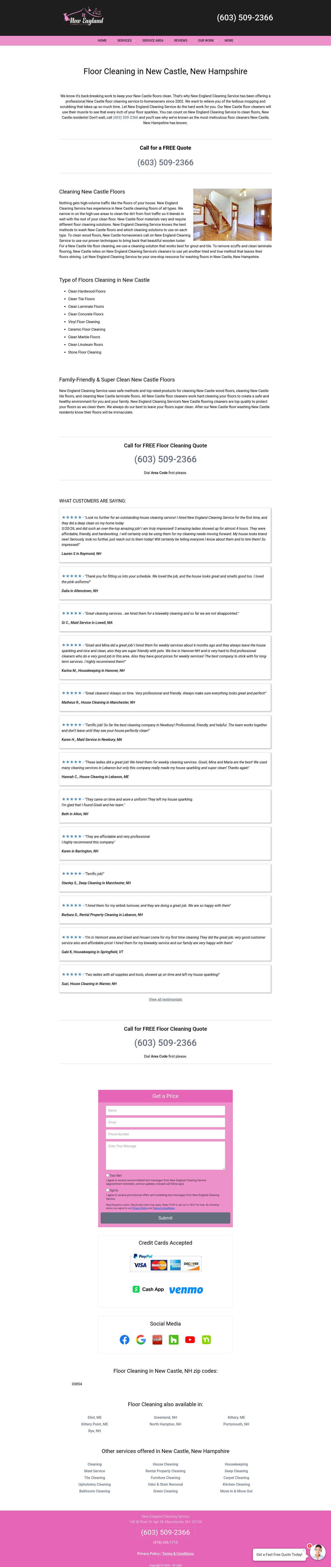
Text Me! (116, 1162)
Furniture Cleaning (165, 1464)
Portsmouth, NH (236, 1411)
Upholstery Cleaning (94, 1471)
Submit (165, 1204)
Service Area (152, 40)
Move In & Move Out (236, 1478)
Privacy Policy (140, 1195)
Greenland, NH (165, 1404)
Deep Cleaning (236, 1458)
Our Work (208, 42)
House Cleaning (165, 1451)
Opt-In (114, 1177)
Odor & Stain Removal (165, 1471)
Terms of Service (198, 1557)
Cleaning (95, 1451)
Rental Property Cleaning (165, 1458)
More (231, 42)
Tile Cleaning (94, 1464)
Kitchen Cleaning (236, 1471)
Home (102, 40)
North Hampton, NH (165, 1411)
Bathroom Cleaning (94, 1478)
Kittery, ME (236, 1404)
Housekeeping (236, 1451)
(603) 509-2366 (245, 17)
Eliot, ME (95, 1404)
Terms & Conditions (164, 1195)
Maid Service (94, 1458)
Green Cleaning (165, 1478)
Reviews (180, 40)
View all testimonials (165, 986)
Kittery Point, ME (94, 1411)
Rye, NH (94, 1418)
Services (126, 42)
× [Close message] (304, 1550)
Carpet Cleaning (236, 1464)
